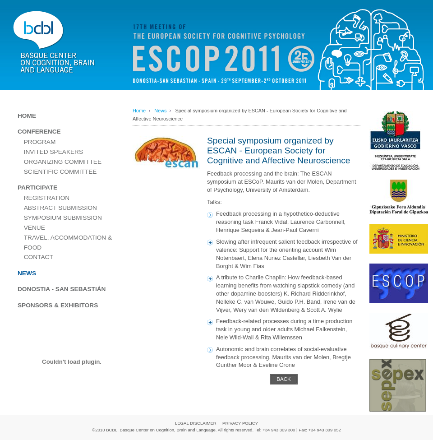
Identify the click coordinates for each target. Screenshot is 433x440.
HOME (27, 115)
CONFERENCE (39, 131)
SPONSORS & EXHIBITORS (58, 305)
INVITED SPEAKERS (53, 151)
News (160, 110)
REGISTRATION (47, 198)
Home (139, 110)
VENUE (34, 227)
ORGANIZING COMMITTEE (62, 161)
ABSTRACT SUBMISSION (60, 207)
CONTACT (38, 257)
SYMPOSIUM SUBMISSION (63, 217)
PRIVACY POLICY (240, 423)
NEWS (27, 273)
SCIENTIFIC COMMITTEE (60, 171)
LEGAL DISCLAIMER (195, 423)
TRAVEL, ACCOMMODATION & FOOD (68, 242)
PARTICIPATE (37, 187)
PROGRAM (40, 142)
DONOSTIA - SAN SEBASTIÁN (62, 289)
